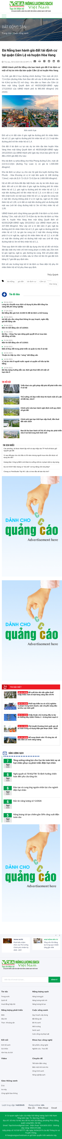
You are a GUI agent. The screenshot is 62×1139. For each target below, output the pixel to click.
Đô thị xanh (36, 1022)
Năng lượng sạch (13, 753)
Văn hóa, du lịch (7, 1052)
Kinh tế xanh (5, 1045)
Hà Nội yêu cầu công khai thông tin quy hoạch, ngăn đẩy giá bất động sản (25, 320)
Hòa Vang (53, 284)
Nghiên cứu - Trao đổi (40, 1049)
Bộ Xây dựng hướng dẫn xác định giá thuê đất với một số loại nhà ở (25, 371)
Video (4, 1058)
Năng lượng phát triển (12, 1010)
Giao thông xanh (9, 1080)
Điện (3, 1015)
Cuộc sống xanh (21, 33)
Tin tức (4, 991)
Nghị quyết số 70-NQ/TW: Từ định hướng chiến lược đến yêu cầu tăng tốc (35, 775)
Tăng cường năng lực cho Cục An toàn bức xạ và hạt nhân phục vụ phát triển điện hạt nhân (36, 761)
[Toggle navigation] (4, 16)
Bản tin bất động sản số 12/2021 (15, 328)
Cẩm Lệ (43, 281)
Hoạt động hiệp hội (8, 1004)
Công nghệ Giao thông (9, 1093)
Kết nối (4, 1040)
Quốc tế (4, 1000)
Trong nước (18, 939)
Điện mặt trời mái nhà (40, 1067)
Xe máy (4, 1089)
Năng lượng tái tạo (39, 1004)
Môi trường (36, 1026)
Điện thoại (43, 1108)
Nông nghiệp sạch (38, 1075)
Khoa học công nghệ (42, 1040)
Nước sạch (36, 1030)
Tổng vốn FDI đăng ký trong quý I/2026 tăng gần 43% (51, 945)
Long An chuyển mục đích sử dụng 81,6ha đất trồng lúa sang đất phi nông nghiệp (25, 305)
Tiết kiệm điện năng (39, 1063)
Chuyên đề (37, 1058)
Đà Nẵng (10, 281)
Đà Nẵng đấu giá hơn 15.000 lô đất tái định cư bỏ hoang (25, 313)
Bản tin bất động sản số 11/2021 (15, 343)
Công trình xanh (38, 1071)
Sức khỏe (4, 1049)
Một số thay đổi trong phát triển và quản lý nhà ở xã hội (24, 349)
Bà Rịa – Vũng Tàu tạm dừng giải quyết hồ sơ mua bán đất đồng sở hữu (24, 335)
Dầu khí (4, 1019)
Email (54, 1108)
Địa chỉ (31, 1108)
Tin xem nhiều (8, 445)
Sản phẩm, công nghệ (40, 1045)
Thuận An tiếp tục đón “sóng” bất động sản (20, 355)
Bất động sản (37, 1019)
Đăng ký (54, 980)
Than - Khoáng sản (8, 1022)
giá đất (21, 281)
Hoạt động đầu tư (51, 939)
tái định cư (31, 281)
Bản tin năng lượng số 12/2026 (27, 801)
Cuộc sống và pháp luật (40, 1034)
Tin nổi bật (6, 381)
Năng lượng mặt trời (39, 1000)
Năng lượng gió (37, 996)
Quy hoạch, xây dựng (40, 1015)
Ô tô (2, 1085)
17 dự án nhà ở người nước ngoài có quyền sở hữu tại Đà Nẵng (25, 362)
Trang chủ (6, 33)
